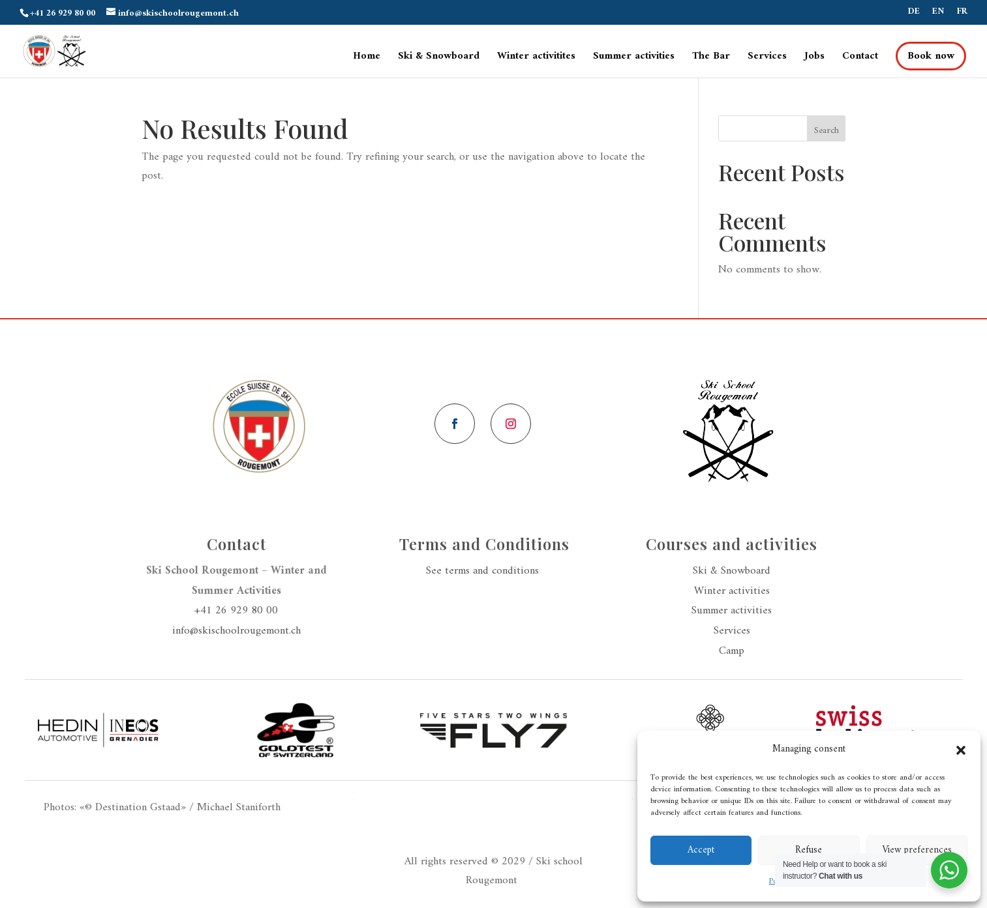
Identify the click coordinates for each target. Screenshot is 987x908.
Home (366, 58)
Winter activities (732, 591)
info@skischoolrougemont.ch (236, 631)
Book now (930, 56)
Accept (701, 850)
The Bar (711, 58)
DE (914, 13)
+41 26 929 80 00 (236, 611)
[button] (960, 750)
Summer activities (634, 58)
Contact (860, 58)
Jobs (814, 58)
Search (826, 131)
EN (938, 13)
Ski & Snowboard (438, 58)
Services (767, 58)
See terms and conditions (484, 571)
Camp (731, 651)
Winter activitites (536, 58)
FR (962, 13)
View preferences (917, 850)
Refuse (808, 850)
